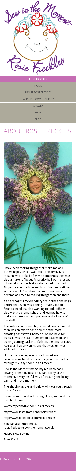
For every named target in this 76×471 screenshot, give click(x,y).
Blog (38, 119)
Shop (38, 112)
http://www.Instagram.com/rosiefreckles (30, 412)
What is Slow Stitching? (38, 99)
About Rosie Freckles (38, 92)
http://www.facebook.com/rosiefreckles (30, 418)
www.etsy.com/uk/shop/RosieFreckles (29, 406)
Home (38, 85)
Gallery (38, 106)
